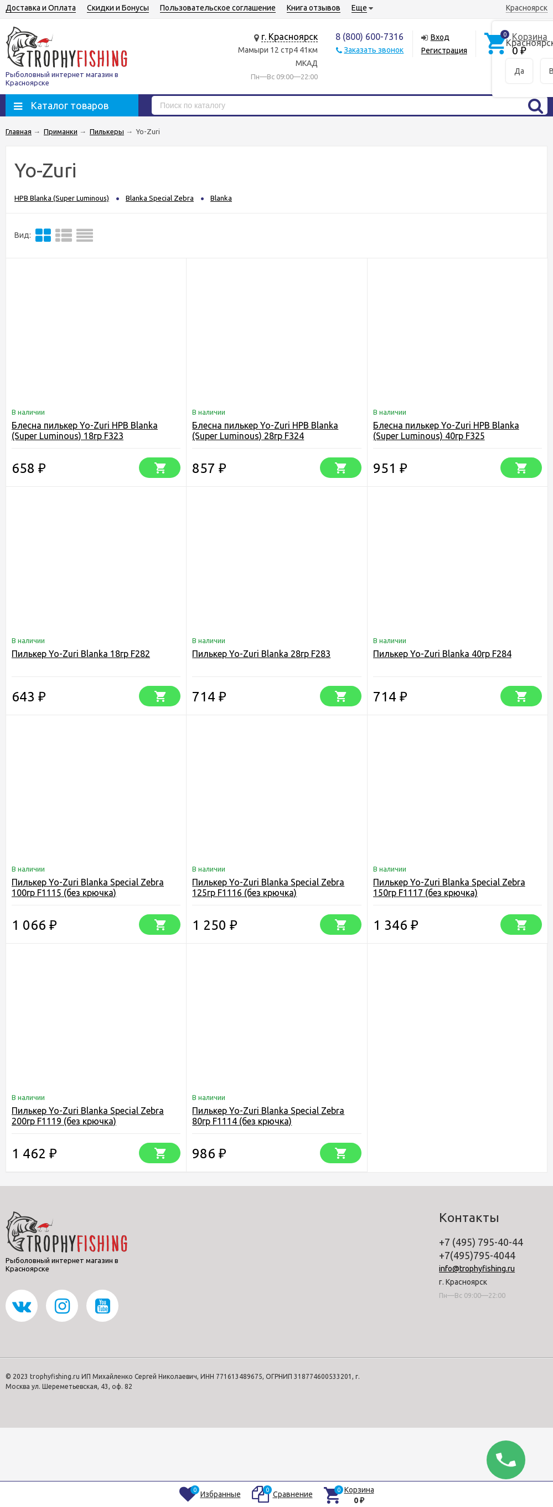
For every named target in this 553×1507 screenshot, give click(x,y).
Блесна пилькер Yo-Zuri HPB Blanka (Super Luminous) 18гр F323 (85, 430)
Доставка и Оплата (41, 7)
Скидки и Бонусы (118, 7)
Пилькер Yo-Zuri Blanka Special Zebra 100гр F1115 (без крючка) (88, 887)
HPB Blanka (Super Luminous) (61, 198)
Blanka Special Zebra (160, 198)
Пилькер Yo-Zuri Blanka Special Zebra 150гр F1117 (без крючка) (449, 887)
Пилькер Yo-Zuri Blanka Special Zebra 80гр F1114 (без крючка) (268, 1116)
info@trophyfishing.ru (477, 1268)
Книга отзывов (313, 7)
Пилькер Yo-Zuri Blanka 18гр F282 (81, 654)
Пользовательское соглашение (218, 7)
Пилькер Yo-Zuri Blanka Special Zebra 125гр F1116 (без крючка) (268, 887)
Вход (440, 37)
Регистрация (444, 50)
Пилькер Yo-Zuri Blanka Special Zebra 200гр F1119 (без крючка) (88, 1116)
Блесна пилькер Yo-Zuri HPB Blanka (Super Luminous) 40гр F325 (446, 430)
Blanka (221, 198)
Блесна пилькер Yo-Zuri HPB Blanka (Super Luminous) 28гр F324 (265, 430)
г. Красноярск (289, 37)
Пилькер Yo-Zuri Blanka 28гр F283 (261, 654)
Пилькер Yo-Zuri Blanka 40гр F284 (442, 654)
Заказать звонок (374, 49)
